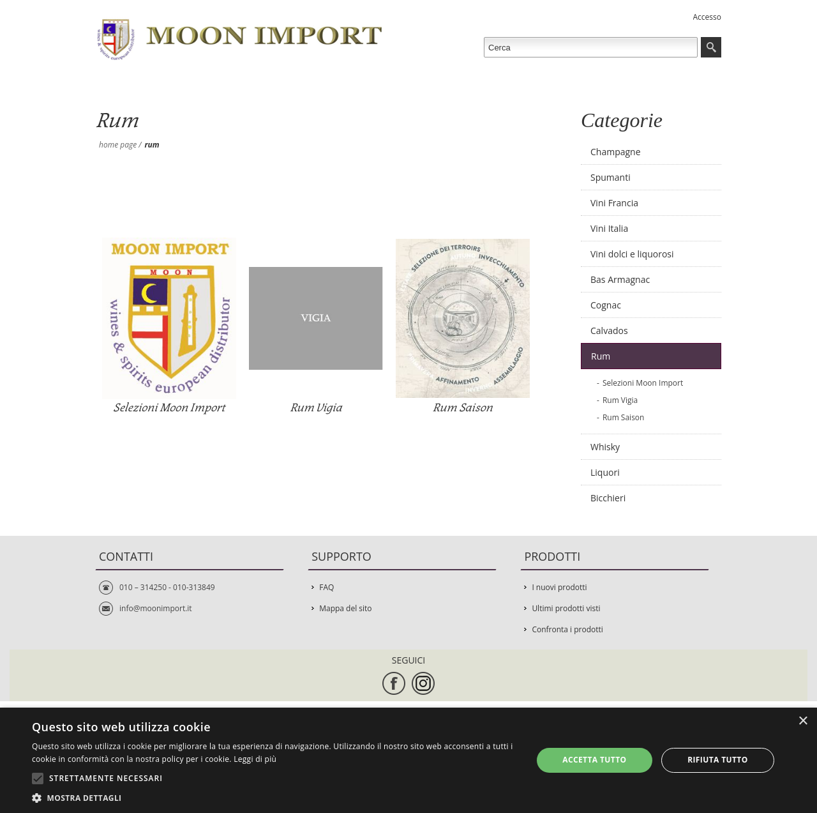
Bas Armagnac (620, 279)
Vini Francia (614, 203)
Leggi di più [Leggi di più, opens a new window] (255, 759)
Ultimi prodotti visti (566, 608)
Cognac (605, 305)
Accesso (707, 16)
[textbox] (591, 47)
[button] (275, 797)
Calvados (609, 330)
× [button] (802, 721)
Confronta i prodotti (567, 629)
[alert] (408, 760)
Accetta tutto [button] (594, 759)
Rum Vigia (315, 407)
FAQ (326, 587)
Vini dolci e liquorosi (632, 254)
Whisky (605, 447)
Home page (118, 144)
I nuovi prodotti (559, 587)
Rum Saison (463, 407)
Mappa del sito (345, 608)
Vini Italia (609, 228)
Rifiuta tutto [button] (717, 759)
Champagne (615, 152)
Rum (600, 356)
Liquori (605, 472)
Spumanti (610, 177)
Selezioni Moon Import (169, 407)
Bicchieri (608, 498)
